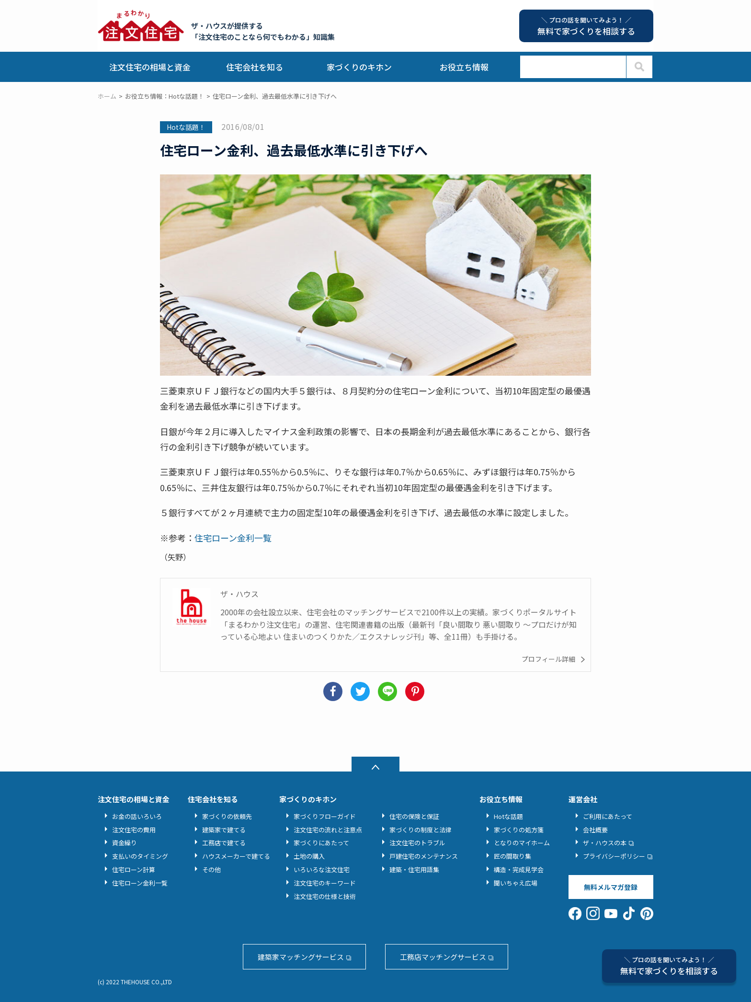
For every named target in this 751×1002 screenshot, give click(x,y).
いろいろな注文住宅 (322, 869)
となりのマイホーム (522, 842)
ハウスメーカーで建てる (236, 856)
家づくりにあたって (321, 842)
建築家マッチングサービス (301, 957)
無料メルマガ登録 (610, 887)
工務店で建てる (224, 842)
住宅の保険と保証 (414, 816)
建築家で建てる (224, 829)
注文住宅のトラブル (417, 842)
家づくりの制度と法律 (420, 829)
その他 (211, 869)
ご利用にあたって (607, 816)
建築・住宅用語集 (414, 869)
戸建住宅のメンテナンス (423, 856)
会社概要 (595, 829)
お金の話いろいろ (137, 816)
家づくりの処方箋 (519, 829)
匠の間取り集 (512, 856)
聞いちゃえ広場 (515, 882)
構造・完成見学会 (519, 869)
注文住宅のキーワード (325, 882)
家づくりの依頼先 (227, 816)
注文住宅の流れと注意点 (328, 829)
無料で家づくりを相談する (669, 966)
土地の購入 (309, 856)
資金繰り (124, 842)
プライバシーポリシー (614, 856)
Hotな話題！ (186, 127)
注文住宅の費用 (134, 829)
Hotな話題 (508, 816)
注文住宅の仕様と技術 (325, 896)
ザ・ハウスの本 (604, 842)
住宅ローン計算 (133, 869)
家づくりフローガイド (325, 816)
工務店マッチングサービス (443, 957)
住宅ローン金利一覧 (233, 537)
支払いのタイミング (140, 856)
